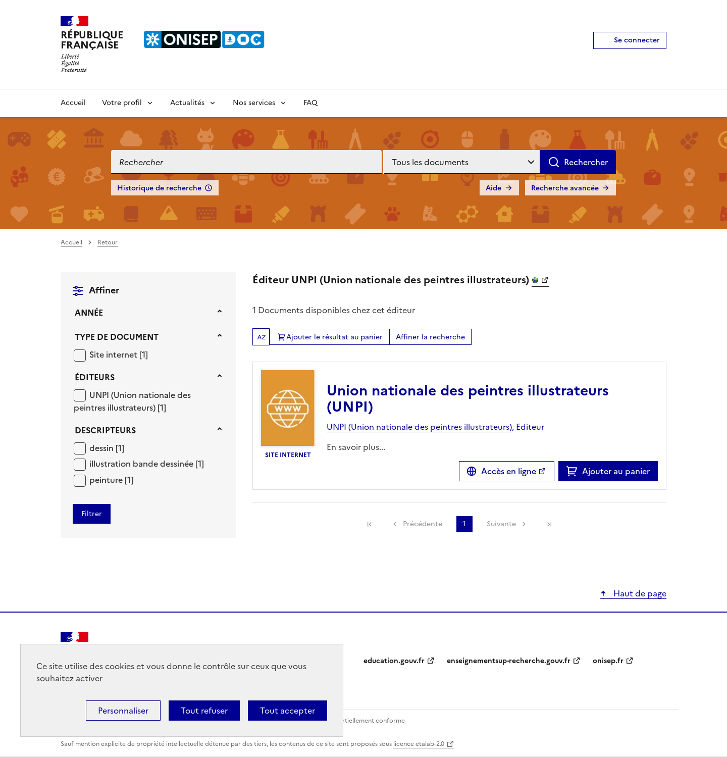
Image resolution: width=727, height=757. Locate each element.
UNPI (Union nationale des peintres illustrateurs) (132, 401)
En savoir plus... (356, 447)
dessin (102, 448)
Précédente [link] (422, 524)
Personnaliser (123, 710)
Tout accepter (287, 710)
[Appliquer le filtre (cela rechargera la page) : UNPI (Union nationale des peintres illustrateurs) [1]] (132, 401)
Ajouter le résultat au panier (334, 337)
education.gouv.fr (394, 660)
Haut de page (638, 593)
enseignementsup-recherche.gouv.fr (508, 660)
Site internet (114, 354)
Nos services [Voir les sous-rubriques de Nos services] (254, 102)
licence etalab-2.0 (418, 743)
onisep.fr (608, 660)
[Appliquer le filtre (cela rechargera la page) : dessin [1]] (106, 448)
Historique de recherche (159, 188)
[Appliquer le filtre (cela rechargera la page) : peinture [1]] (111, 479)
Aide (493, 188)
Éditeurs (95, 377)
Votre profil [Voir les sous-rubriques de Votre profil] (122, 102)
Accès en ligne (508, 471)
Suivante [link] (501, 524)
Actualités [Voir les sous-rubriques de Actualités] (187, 102)
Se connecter (637, 40)
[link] (369, 524)
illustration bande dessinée (142, 464)
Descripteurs (105, 430)
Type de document (117, 337)
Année (89, 313)
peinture (107, 480)
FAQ (310, 102)
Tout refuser (204, 710)
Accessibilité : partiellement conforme (349, 720)
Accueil (73, 102)
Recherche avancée (565, 188)
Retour (107, 242)
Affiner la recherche (430, 337)
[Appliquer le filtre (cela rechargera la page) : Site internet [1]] (118, 354)
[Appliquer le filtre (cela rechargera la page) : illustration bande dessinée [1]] (146, 463)
